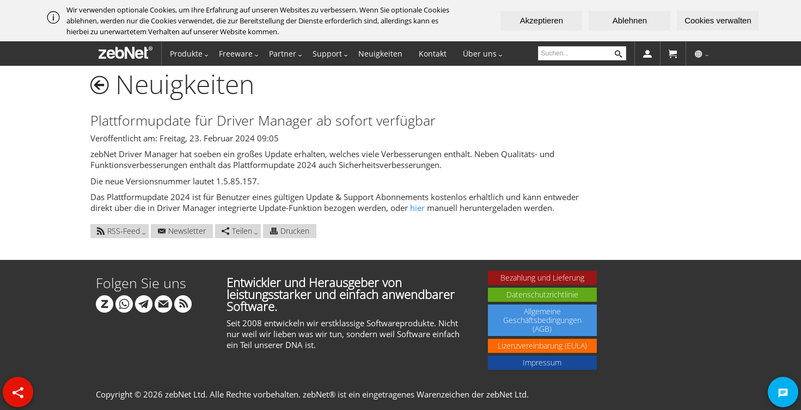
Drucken (289, 231)
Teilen (237, 231)
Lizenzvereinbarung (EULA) (542, 345)
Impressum (542, 362)
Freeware (236, 53)
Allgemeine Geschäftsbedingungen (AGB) (542, 320)
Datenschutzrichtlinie (542, 294)
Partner (282, 53)
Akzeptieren (541, 20)
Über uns (480, 53)
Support (327, 53)
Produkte (186, 53)
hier (417, 207)
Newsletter (182, 231)
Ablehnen (630, 20)
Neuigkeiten (380, 53)
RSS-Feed (118, 231)
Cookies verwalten (717, 20)
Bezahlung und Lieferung (542, 277)
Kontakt (433, 53)
